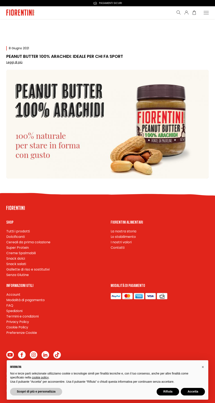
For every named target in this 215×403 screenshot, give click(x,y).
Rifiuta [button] (168, 391)
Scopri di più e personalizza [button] (36, 391)
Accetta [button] (192, 391)
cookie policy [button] (40, 377)
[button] (202, 367)
